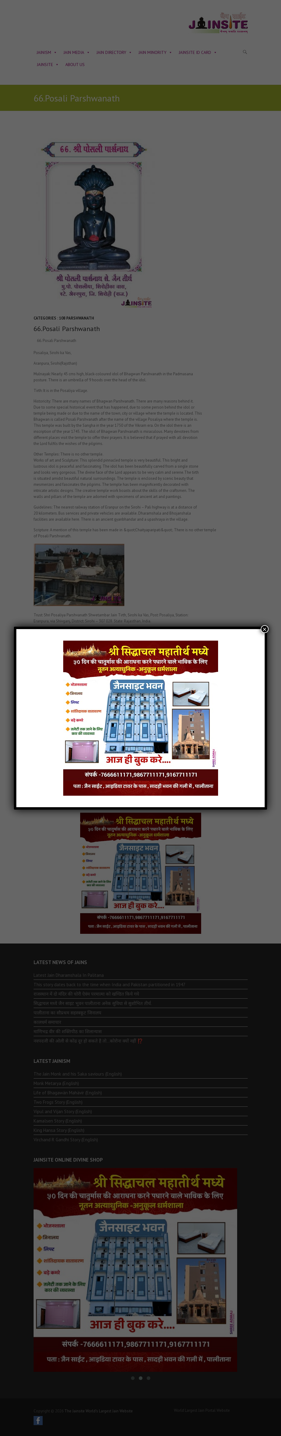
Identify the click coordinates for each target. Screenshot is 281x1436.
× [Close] (265, 629)
